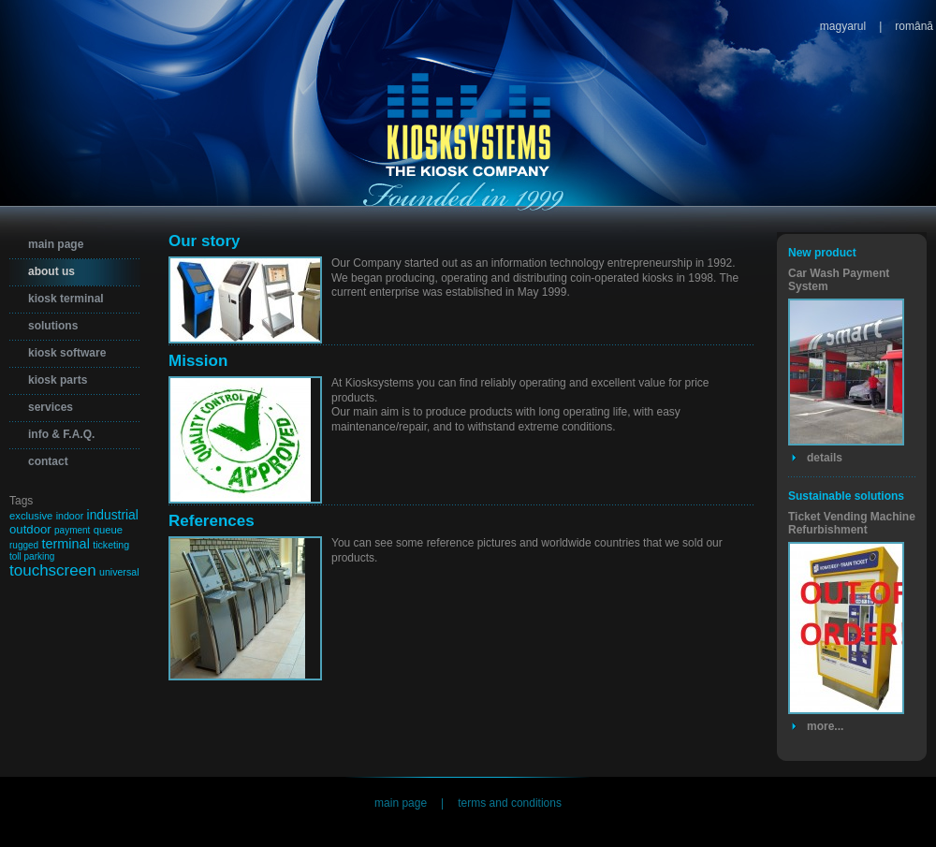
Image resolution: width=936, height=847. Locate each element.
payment (72, 530)
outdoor (30, 529)
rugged (23, 545)
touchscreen (52, 570)
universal (119, 571)
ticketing (111, 544)
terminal (65, 543)
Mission (197, 361)
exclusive (30, 515)
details (824, 457)
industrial (113, 514)
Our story (204, 241)
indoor (70, 515)
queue (108, 529)
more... (825, 726)
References (211, 521)
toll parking (31, 556)
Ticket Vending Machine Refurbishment (851, 523)
